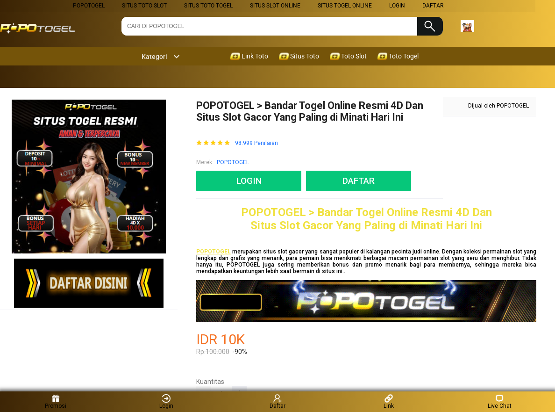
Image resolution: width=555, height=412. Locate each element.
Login (166, 401)
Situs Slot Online (275, 5)
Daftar (277, 401)
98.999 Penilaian (256, 143)
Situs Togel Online (345, 5)
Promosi (55, 401)
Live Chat (500, 401)
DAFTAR (432, 5)
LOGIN (397, 5)
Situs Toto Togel (208, 5)
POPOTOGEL (89, 5)
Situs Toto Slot (144, 5)
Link (389, 401)
